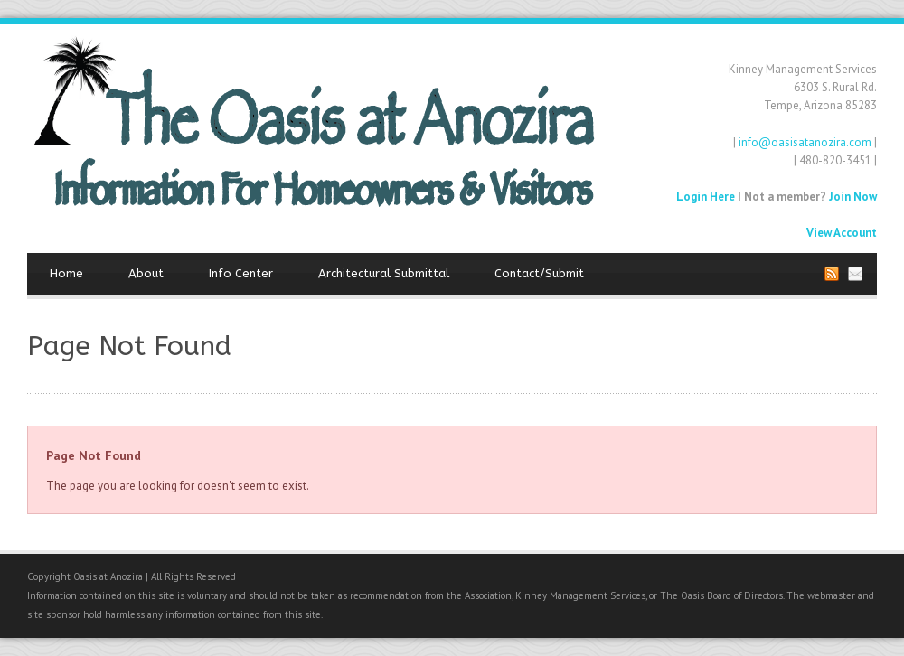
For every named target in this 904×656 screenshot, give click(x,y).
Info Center (241, 273)
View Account (841, 232)
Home (66, 273)
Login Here (705, 196)
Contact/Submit (539, 273)
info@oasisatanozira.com (805, 142)
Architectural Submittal (383, 273)
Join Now (853, 196)
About (146, 273)
